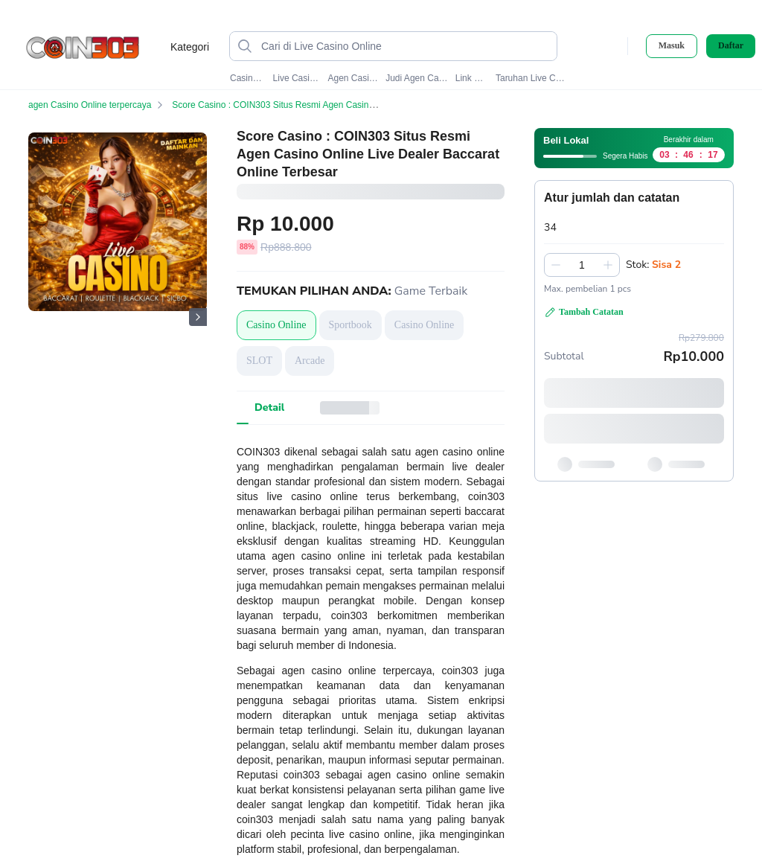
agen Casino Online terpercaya (98, 105)
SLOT (259, 360)
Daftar (730, 46)
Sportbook (350, 324)
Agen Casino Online (353, 78)
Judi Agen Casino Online (416, 78)
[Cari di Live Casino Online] (405, 46)
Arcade (309, 360)
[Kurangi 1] (556, 265)
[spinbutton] (582, 264)
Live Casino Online (297, 78)
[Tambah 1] (608, 265)
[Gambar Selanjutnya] (198, 317)
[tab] (269, 407)
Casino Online (248, 78)
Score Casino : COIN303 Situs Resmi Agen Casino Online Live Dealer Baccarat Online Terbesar (371, 105)
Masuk (672, 45)
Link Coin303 (472, 78)
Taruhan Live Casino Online (531, 78)
